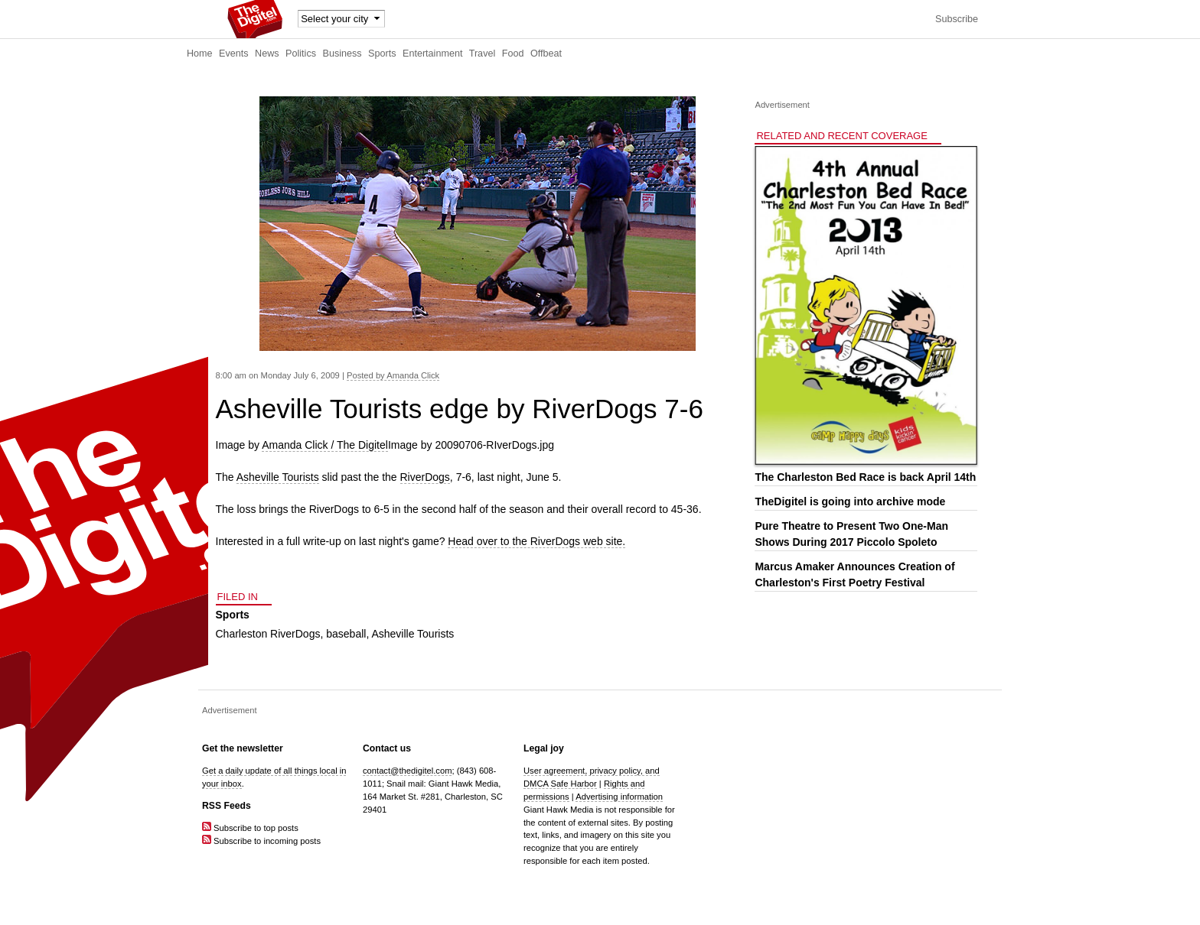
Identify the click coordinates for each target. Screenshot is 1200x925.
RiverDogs (425, 477)
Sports (382, 53)
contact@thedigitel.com (407, 770)
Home (200, 53)
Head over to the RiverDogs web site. (536, 541)
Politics (300, 53)
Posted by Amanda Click (393, 375)
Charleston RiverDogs (268, 634)
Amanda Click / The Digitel (325, 445)
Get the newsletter (242, 748)
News (267, 53)
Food (513, 53)
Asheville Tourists (277, 477)
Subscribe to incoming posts (261, 840)
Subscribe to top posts (250, 827)
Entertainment (432, 53)
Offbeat (546, 53)
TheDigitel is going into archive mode (850, 501)
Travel (482, 53)
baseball (346, 634)
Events (234, 53)
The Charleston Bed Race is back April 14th (865, 477)
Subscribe (956, 19)
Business (342, 53)
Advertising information (619, 796)
